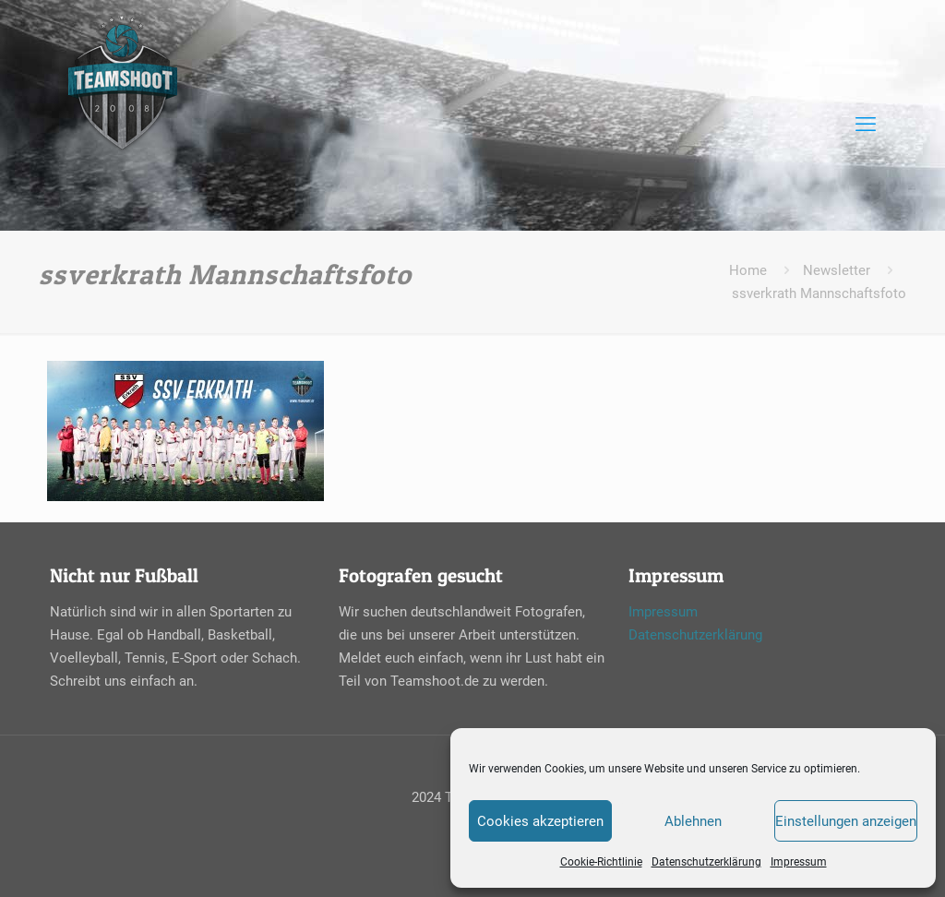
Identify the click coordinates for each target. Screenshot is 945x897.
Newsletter (836, 270)
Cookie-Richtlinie (601, 861)
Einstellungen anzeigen (845, 821)
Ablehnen (693, 821)
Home (748, 270)
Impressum (799, 861)
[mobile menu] (865, 124)
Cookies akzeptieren (540, 821)
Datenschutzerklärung (706, 861)
